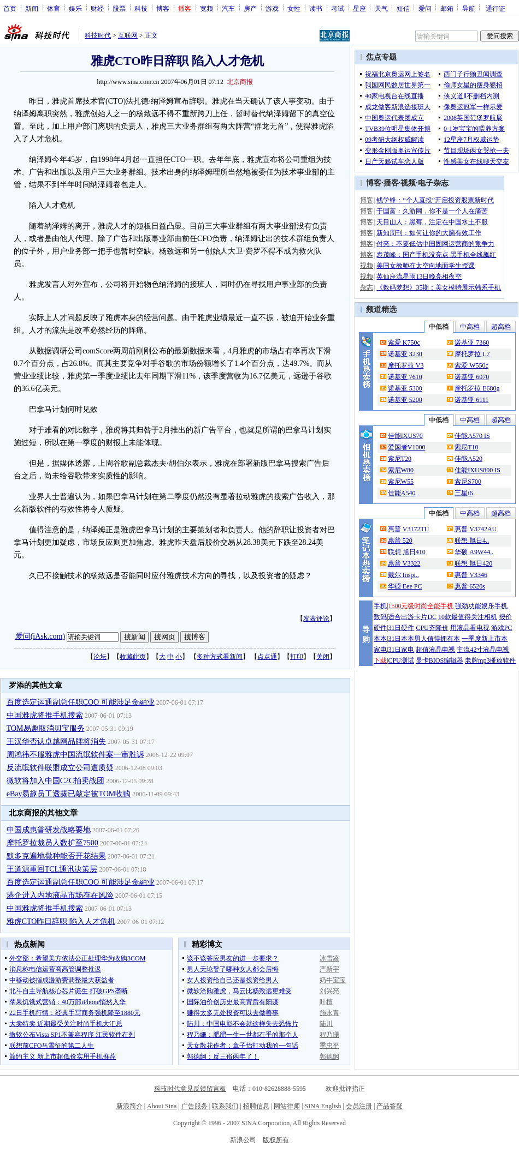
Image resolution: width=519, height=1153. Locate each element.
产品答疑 (389, 1106)
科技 (141, 8)
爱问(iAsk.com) (40, 636)
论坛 (100, 656)
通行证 (495, 8)
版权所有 (276, 1140)
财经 (97, 8)
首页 (9, 8)
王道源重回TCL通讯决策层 (52, 869)
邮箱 (446, 8)
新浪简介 (129, 1106)
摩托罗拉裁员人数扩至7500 (52, 843)
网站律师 (287, 1106)
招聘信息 (256, 1106)
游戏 (272, 8)
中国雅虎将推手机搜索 (45, 715)
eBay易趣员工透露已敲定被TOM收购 (69, 794)
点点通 (267, 656)
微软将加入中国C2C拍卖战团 (56, 781)
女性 (293, 8)
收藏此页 (133, 656)
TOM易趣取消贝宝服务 (46, 728)
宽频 (206, 8)
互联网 (128, 35)
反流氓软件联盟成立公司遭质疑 (60, 768)
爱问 (425, 8)
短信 (403, 8)
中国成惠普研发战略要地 (49, 830)
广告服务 (194, 1106)
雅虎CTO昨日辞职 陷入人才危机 (61, 921)
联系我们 (225, 1106)
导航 (468, 8)
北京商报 (240, 82)
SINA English (322, 1106)
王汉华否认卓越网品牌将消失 (56, 741)
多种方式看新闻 (220, 656)
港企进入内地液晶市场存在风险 (60, 895)
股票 (119, 8)
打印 (296, 656)
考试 (337, 8)
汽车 (228, 8)
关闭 (322, 656)
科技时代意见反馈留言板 (190, 1088)
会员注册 (359, 1106)
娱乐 (75, 8)
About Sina (161, 1106)
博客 (162, 8)
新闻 (31, 8)
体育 (53, 8)
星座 (359, 8)
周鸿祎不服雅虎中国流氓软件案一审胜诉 (75, 754)
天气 (381, 8)
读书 (315, 8)
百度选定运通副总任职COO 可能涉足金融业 (81, 702)
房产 (250, 8)
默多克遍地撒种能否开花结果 (56, 856)
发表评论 (316, 618)
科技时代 (98, 35)
